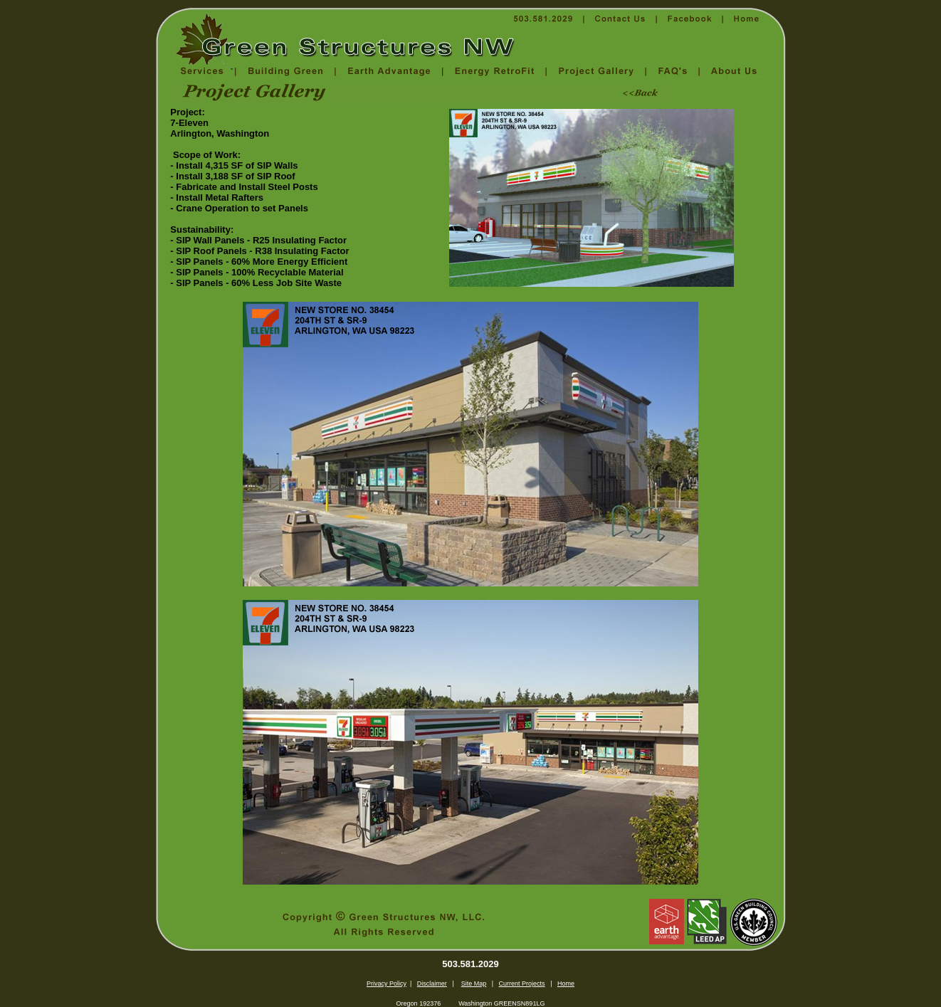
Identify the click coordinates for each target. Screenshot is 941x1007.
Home (565, 983)
